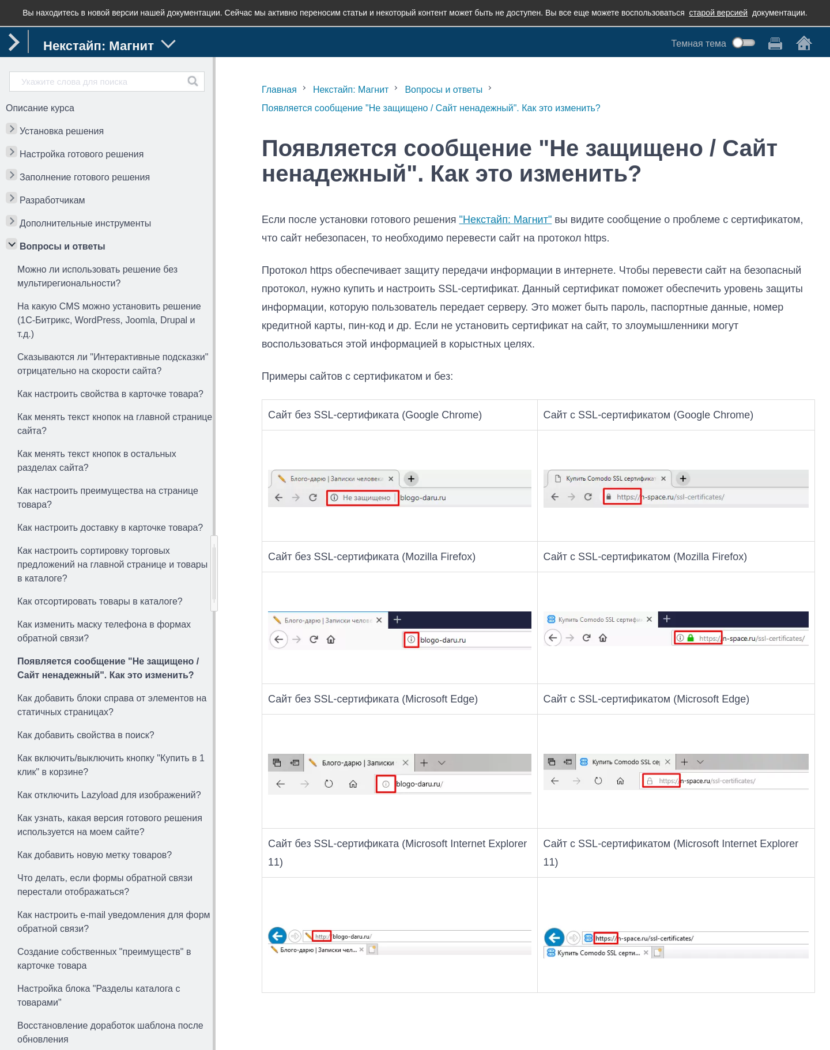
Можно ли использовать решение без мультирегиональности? (97, 276)
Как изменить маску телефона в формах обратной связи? (104, 631)
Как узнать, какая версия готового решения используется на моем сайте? (109, 825)
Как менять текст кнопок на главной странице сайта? (114, 424)
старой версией (718, 12)
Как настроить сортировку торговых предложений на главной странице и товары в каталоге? (112, 564)
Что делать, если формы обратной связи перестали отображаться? (105, 885)
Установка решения (62, 131)
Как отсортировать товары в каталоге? (100, 601)
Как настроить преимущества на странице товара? (107, 497)
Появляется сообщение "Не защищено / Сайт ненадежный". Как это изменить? (108, 668)
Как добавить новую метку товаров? (94, 855)
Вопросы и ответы (62, 246)
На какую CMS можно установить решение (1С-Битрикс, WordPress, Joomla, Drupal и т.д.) (109, 320)
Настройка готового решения (82, 154)
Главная (279, 90)
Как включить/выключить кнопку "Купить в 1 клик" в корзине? (111, 765)
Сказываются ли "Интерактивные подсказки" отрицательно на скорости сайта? (112, 364)
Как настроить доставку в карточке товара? (110, 527)
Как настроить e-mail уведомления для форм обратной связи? (113, 922)
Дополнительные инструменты (85, 223)
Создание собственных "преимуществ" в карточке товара (104, 958)
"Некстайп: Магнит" (505, 219)
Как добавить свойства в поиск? (85, 735)
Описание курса (40, 108)
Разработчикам (52, 200)
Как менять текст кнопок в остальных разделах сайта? (96, 461)
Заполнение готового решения (85, 177)
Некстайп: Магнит (351, 90)
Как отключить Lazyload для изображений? (109, 795)
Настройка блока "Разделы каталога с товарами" (98, 995)
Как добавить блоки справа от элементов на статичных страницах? (111, 705)
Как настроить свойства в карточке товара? (110, 394)
